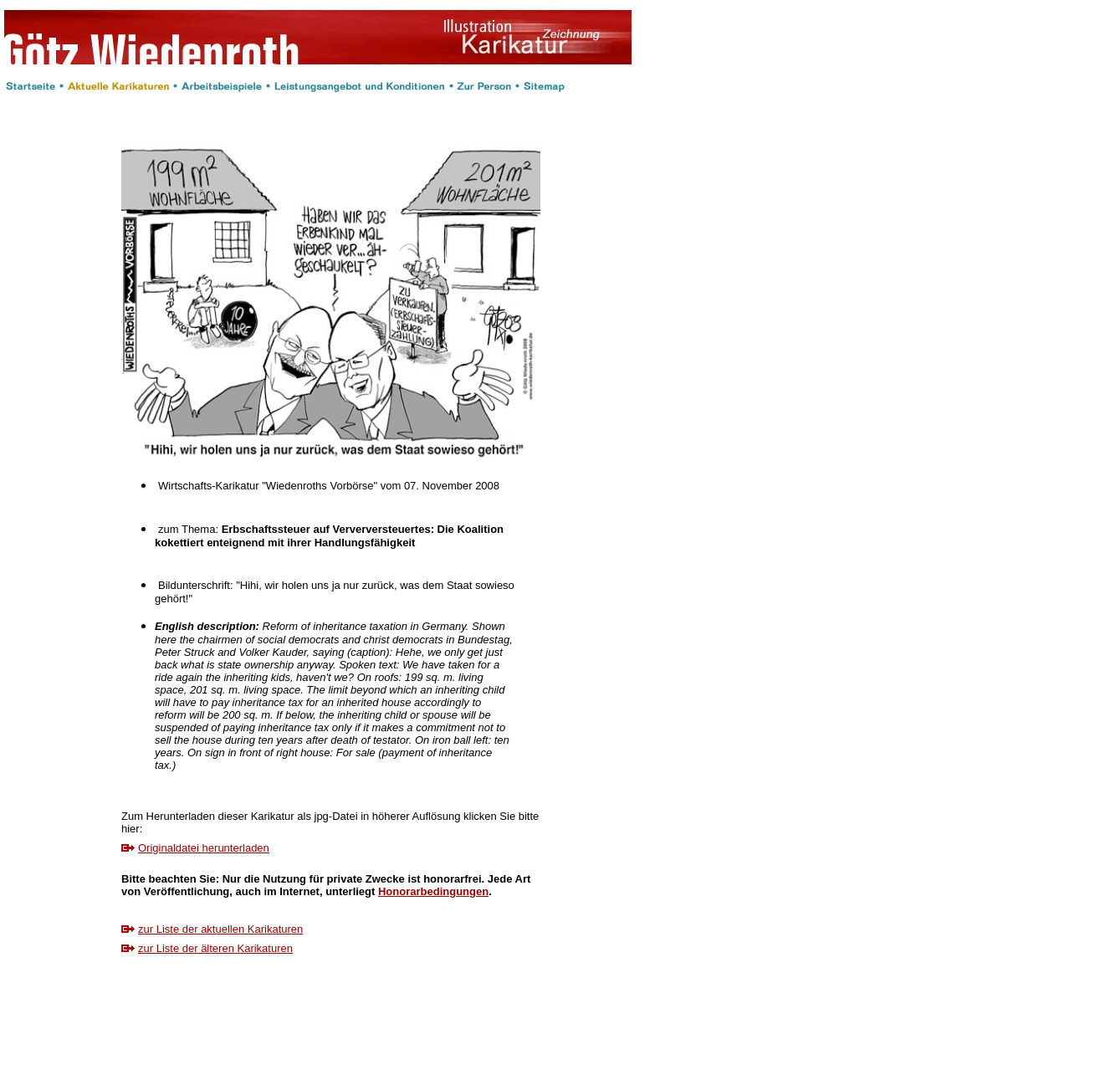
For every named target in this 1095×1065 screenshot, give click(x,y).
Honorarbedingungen (433, 891)
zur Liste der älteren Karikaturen (215, 948)
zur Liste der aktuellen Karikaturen (220, 929)
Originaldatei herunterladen (203, 848)
